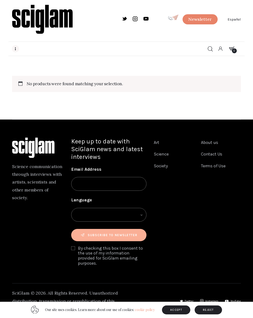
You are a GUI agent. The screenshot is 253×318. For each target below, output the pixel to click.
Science (161, 154)
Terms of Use (213, 166)
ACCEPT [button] (176, 309)
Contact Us (211, 154)
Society (161, 166)
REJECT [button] (208, 309)
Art (156, 142)
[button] (200, 19)
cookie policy (145, 309)
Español (234, 19)
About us (209, 142)
